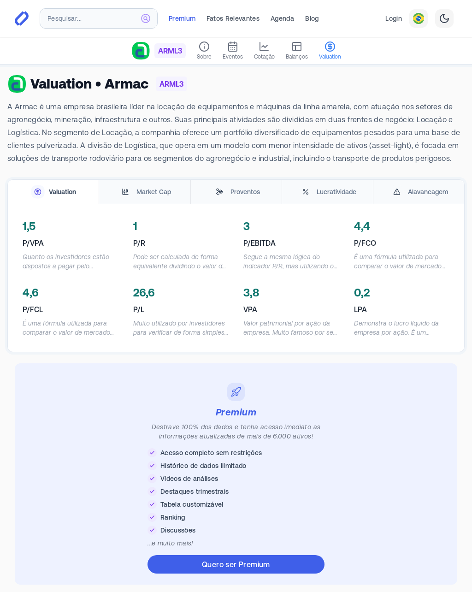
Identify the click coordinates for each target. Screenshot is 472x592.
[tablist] (236, 192)
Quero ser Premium (236, 564)
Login (393, 18)
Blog (312, 18)
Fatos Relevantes (233, 18)
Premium (182, 18)
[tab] (53, 192)
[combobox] (99, 18)
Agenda (282, 18)
